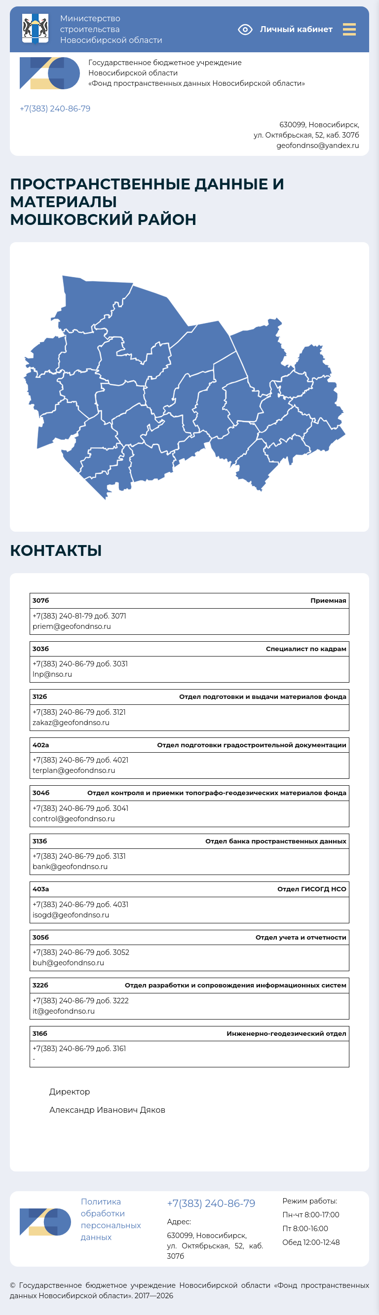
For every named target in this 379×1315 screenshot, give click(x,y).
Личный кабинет (296, 29)
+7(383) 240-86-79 (55, 108)
